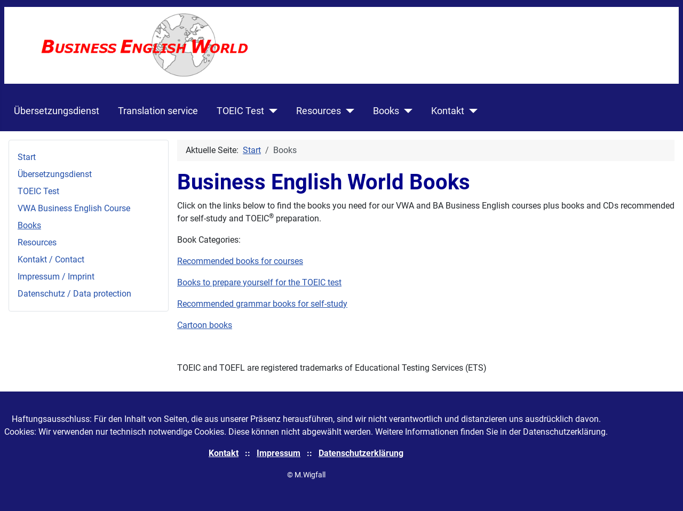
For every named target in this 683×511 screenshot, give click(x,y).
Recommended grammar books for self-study (262, 304)
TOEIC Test (240, 111)
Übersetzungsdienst (56, 111)
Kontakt (447, 111)
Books (386, 111)
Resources (318, 111)
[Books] (405, 111)
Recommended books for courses (240, 261)
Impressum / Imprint (56, 277)
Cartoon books (204, 325)
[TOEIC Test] (270, 111)
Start (27, 157)
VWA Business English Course (74, 208)
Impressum (278, 453)
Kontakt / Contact (51, 259)
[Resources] (347, 111)
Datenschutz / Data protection (74, 294)
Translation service (158, 111)
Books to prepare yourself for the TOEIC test (259, 282)
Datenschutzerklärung (361, 453)
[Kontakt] (471, 111)
